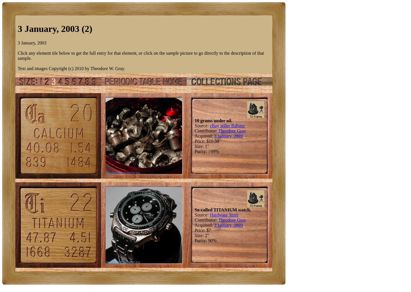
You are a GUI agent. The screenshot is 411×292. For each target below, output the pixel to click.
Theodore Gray (232, 130)
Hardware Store (224, 215)
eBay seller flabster (227, 125)
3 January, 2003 (228, 136)
